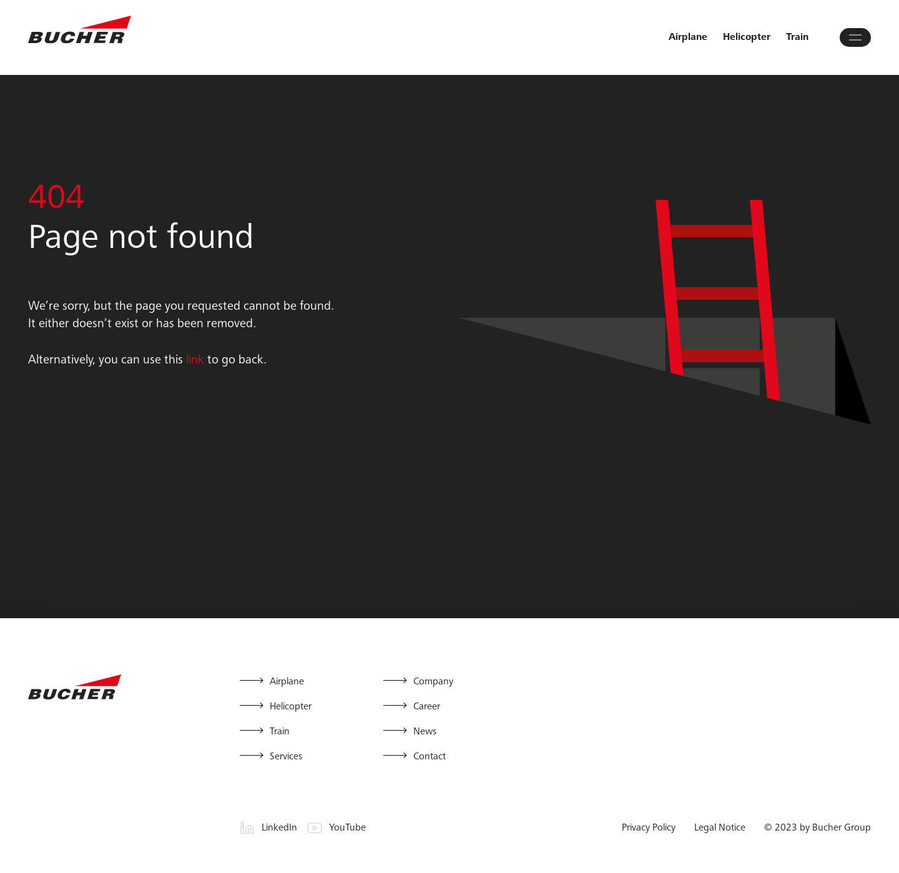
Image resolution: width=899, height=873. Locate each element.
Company (433, 682)
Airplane (688, 37)
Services (286, 757)
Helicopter (746, 37)
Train (797, 37)
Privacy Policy (648, 828)
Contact (429, 757)
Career (426, 707)
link (195, 361)
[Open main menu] (855, 37)
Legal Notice (719, 828)
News (424, 732)
